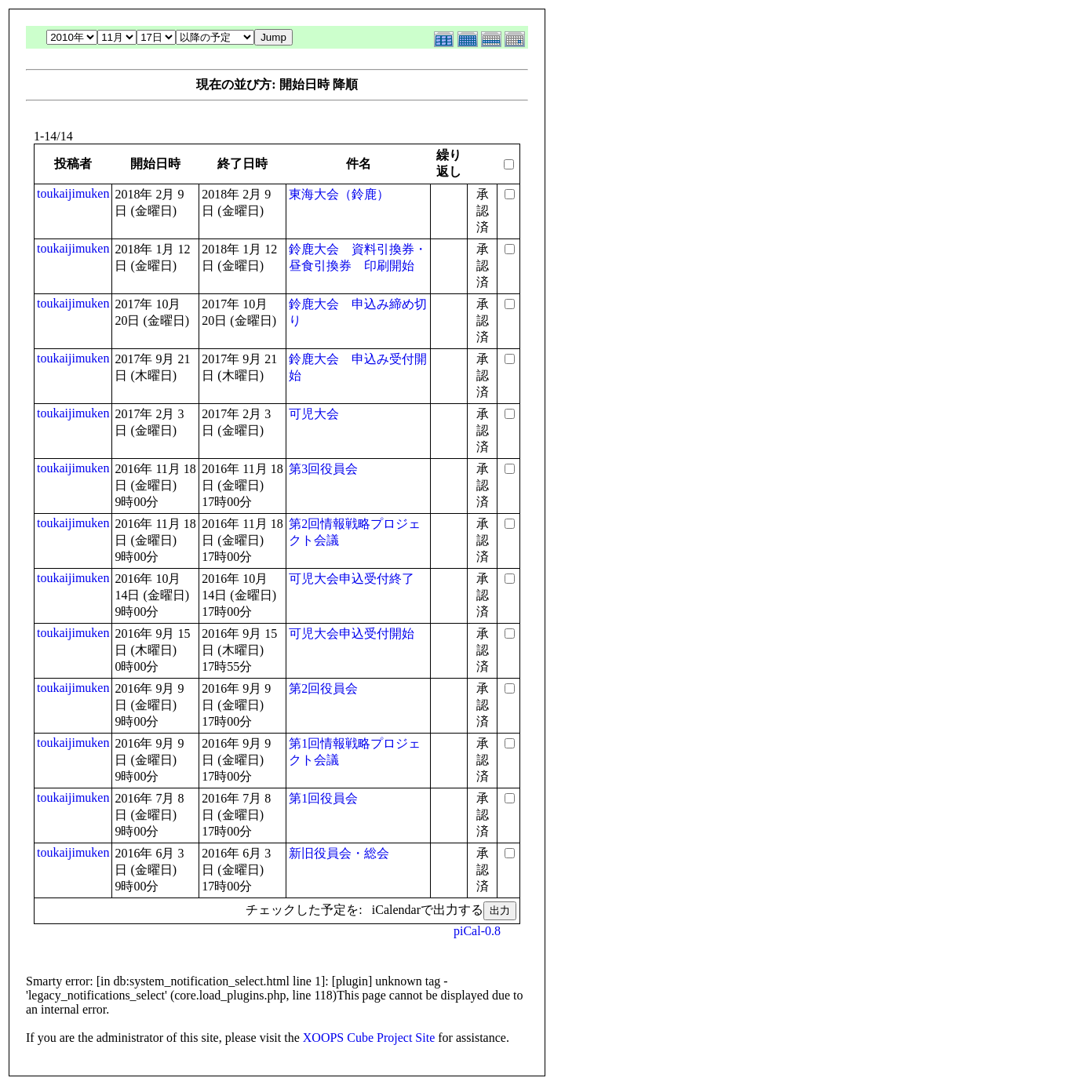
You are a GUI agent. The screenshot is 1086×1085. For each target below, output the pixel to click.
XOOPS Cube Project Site (369, 1037)
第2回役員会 (323, 688)
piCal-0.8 (477, 931)
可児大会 (314, 414)
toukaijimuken (73, 193)
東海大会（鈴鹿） (339, 194)
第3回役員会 (323, 468)
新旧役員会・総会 (339, 853)
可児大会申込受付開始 (351, 633)
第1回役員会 (323, 798)
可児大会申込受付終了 (351, 578)
